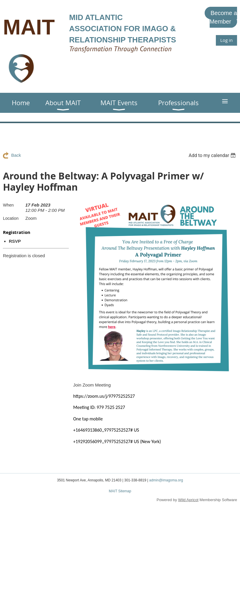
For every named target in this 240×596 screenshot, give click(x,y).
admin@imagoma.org (166, 480)
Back (16, 155)
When (8, 205)
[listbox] (212, 155)
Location (11, 218)
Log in (226, 40)
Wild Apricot (188, 500)
